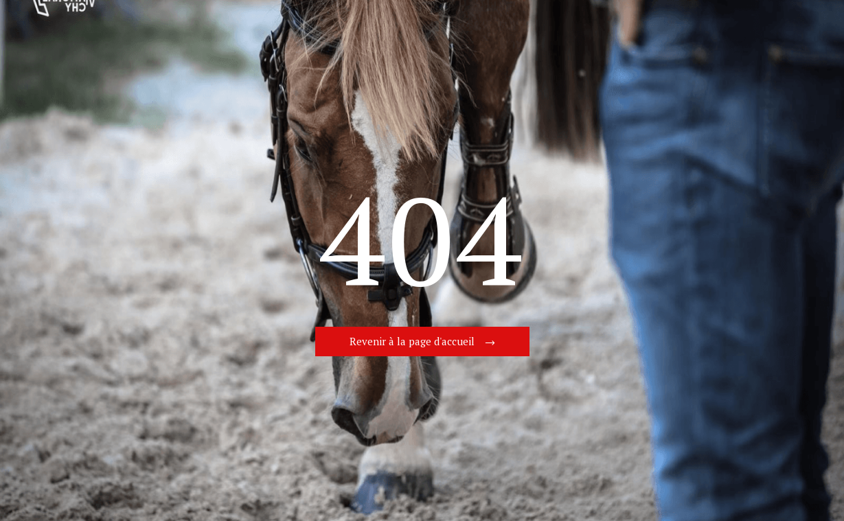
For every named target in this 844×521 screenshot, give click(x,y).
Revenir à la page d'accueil (412, 341)
